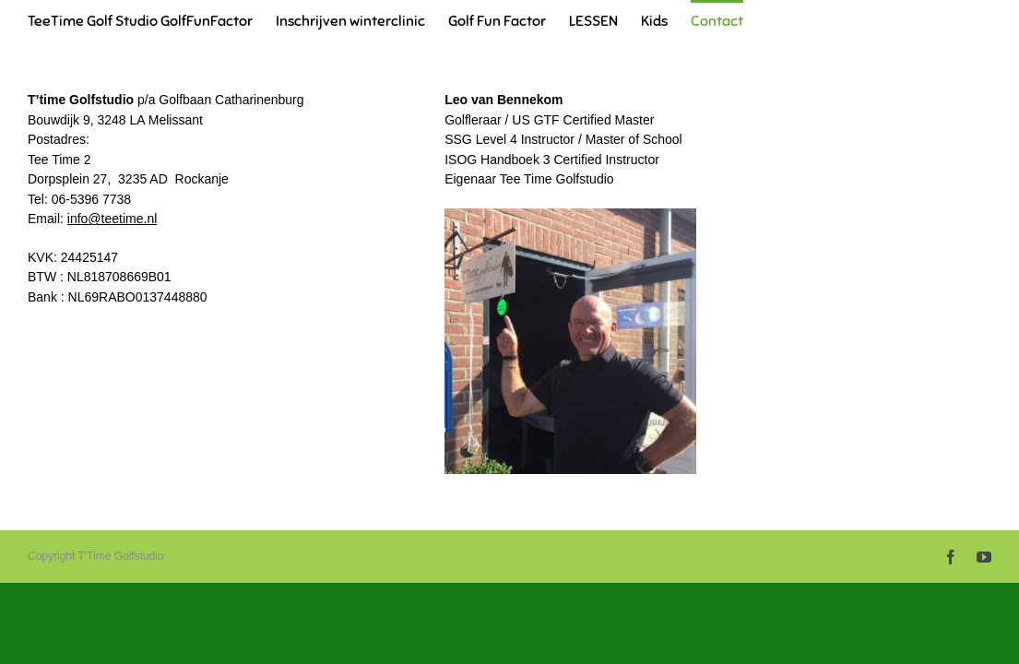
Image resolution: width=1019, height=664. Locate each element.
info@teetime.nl (112, 218)
